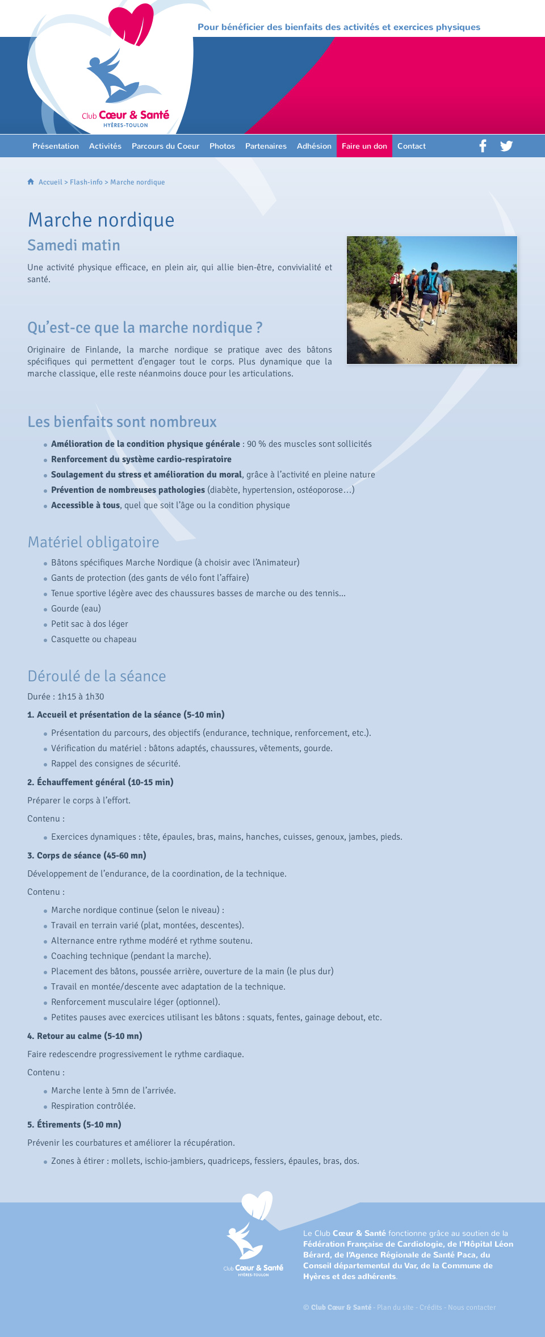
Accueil (50, 182)
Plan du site (395, 1307)
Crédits (431, 1307)
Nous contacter (472, 1307)
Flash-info (86, 182)
